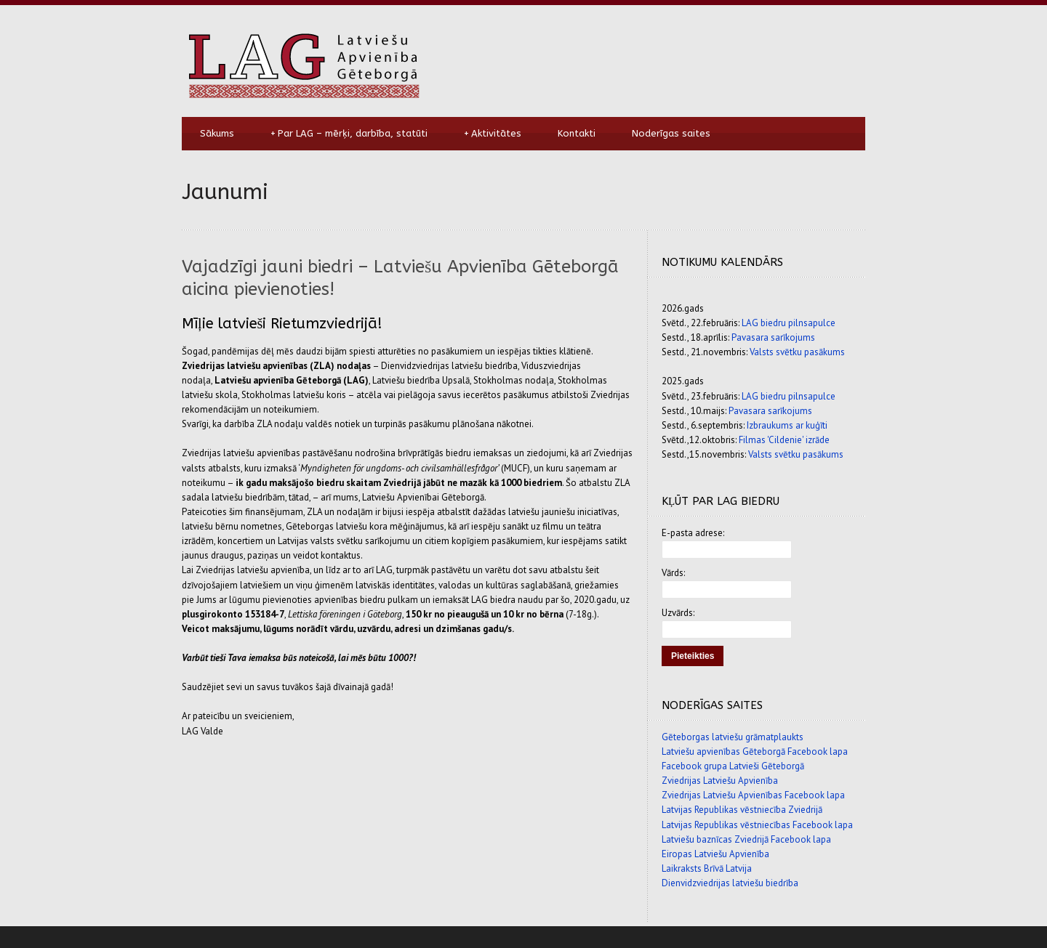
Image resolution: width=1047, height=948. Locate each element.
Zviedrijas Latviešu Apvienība (720, 780)
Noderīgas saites (671, 133)
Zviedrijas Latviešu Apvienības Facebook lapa (753, 795)
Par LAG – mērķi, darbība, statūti (349, 133)
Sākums (217, 133)
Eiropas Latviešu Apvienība (715, 854)
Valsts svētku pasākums (797, 352)
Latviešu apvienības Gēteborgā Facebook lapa (755, 751)
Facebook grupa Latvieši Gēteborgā (733, 766)
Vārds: (673, 573)
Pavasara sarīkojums (773, 337)
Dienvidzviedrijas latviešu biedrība (730, 883)
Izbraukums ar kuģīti (787, 425)
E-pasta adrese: (693, 533)
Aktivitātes (492, 133)
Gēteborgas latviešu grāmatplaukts (732, 737)
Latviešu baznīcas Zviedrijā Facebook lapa (746, 839)
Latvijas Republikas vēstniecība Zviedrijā (742, 809)
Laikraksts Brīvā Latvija (707, 868)
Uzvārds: (678, 613)
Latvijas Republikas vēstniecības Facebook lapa (757, 825)
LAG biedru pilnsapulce (788, 323)
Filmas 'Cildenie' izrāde (784, 440)
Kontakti (576, 133)
